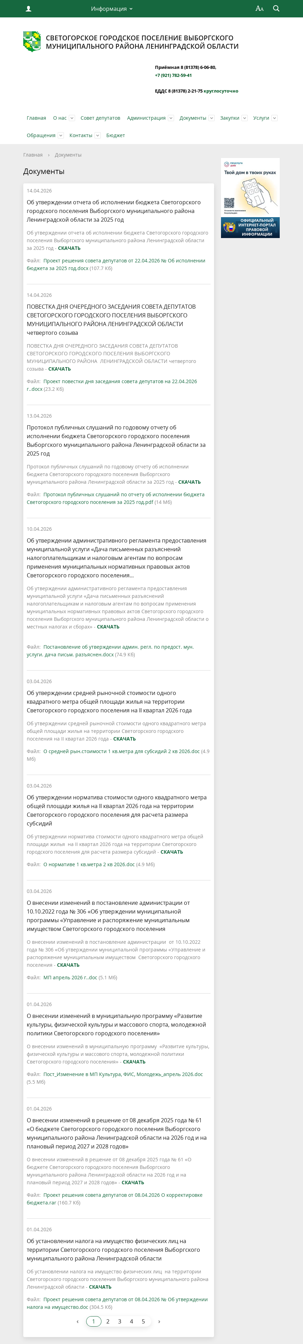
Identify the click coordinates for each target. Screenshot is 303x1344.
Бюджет (115, 135)
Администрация (146, 117)
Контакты (80, 135)
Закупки (229, 117)
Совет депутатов (100, 117)
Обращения (41, 135)
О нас (60, 117)
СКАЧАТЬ (69, 248)
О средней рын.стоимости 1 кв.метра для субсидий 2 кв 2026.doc (121, 751)
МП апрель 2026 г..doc (70, 977)
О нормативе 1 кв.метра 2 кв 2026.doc (89, 864)
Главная (36, 117)
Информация (109, 9)
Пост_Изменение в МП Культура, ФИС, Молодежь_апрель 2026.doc (123, 1074)
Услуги (261, 117)
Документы (193, 117)
